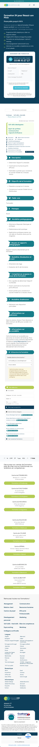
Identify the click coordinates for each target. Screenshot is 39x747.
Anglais (7, 636)
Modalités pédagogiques (13, 141)
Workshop (22, 627)
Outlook (22, 672)
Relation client (8, 607)
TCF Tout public (9, 665)
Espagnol (7, 638)
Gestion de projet (9, 611)
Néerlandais (8, 656)
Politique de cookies (13, 745)
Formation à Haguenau (19, 509)
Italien (21, 638)
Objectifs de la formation (22, 137)
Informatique (9, 679)
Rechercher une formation (19, 110)
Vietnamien (23, 648)
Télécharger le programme (13, 407)
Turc (6, 660)
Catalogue (9, 115)
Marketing (22, 617)
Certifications (23, 660)
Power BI (7, 685)
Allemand (22, 636)
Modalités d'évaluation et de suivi (15, 144)
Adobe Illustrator (24, 681)
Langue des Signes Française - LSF (10, 653)
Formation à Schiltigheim (19, 496)
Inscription (29, 151)
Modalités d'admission (12, 148)
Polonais (7, 658)
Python (7, 688)
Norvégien (22, 652)
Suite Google (23, 676)
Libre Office (8, 676)
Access (22, 674)
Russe (6, 650)
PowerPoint (8, 672)
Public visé (9, 139)
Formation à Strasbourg (19, 483)
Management (8, 604)
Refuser (19, 738)
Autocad (22, 683)
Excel (21, 670)
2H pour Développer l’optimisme (13, 415)
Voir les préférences (19, 742)
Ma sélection (11, 387)
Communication (24, 604)
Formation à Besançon (19, 572)
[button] (37, 722)
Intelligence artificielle (11, 631)
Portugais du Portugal (10, 644)
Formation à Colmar (19, 541)
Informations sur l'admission (13, 150)
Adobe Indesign (9, 681)
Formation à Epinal (19, 554)
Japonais (7, 646)
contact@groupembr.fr (20, 341)
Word (6, 670)
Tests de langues (9, 662)
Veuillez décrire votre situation (15, 357)
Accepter (19, 734)
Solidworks (23, 688)
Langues (7, 634)
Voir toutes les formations (14, 439)
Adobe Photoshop (10, 683)
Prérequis (18, 139)
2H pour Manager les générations (14, 423)
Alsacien (22, 658)
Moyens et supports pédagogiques (15, 143)
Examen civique (24, 665)
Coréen (7, 648)
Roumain (22, 656)
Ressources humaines (26, 607)
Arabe (21, 650)
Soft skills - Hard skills (19, 115)
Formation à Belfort (19, 587)
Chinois (22, 646)
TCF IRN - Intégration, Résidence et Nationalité (26, 662)
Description (9, 137)
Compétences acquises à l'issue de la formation (18, 146)
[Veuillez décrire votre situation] (19, 364)
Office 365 (7, 674)
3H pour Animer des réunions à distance (15, 433)
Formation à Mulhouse (19, 528)
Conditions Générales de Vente (23, 745)
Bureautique (9, 668)
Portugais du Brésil (25, 644)
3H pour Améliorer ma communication (15, 428)
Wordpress (23, 685)
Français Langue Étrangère (12, 640)
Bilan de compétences (26, 624)
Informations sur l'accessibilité (14, 151)
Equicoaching (8, 627)
